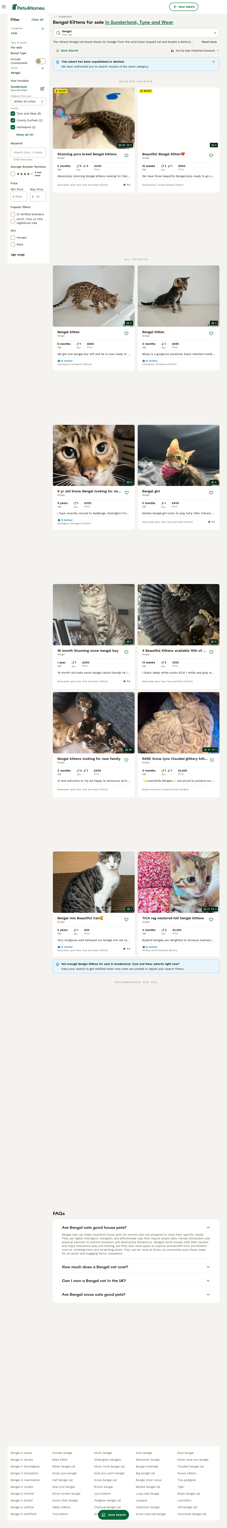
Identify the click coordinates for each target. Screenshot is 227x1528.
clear (39, 162)
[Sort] (195, 116)
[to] (38, 375)
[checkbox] (13, 181)
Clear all (37, 85)
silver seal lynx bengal (193, 1459)
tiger (181, 1487)
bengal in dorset (22, 1459)
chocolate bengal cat (192, 1514)
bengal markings (147, 1466)
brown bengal (103, 1487)
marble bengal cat (148, 1487)
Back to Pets (20, 93)
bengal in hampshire (24, 1473)
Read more (209, 107)
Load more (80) (32, 250)
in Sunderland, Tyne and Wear (139, 88)
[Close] (213, 127)
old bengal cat (187, 1507)
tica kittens (60, 1514)
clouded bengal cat (191, 1466)
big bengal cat (145, 1473)
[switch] (41, 153)
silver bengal (103, 1453)
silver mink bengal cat (109, 1466)
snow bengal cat (105, 1480)
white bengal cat (63, 1466)
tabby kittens (61, 1507)
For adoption (22, 129)
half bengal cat (62, 1480)
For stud (19, 138)
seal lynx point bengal (109, 1473)
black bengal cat (189, 1493)
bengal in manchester (25, 1480)
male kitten (60, 1459)
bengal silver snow (149, 1480)
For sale (19, 120)
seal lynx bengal (63, 1487)
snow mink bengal (65, 1500)
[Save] (126, 221)
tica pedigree (187, 1480)
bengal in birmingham (25, 1466)
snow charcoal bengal (151, 1514)
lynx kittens (102, 1493)
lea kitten (184, 1500)
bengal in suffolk (22, 1507)
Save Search (67, 116)
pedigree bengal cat (107, 1500)
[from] (19, 375)
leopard (141, 1500)
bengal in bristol (22, 1500)
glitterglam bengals (107, 1459)
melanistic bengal (148, 1459)
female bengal (62, 1453)
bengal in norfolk (22, 1493)
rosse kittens (187, 1473)
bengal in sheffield (23, 1514)
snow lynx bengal (64, 1473)
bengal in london (22, 1487)
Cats (15, 102)
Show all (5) (24, 312)
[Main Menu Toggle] (4, 7)
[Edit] (42, 267)
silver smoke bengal (66, 1493)
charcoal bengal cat (107, 1507)
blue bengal (186, 1453)
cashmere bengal (148, 1507)
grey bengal (144, 1453)
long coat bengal (147, 1493)
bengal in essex (21, 1453)
